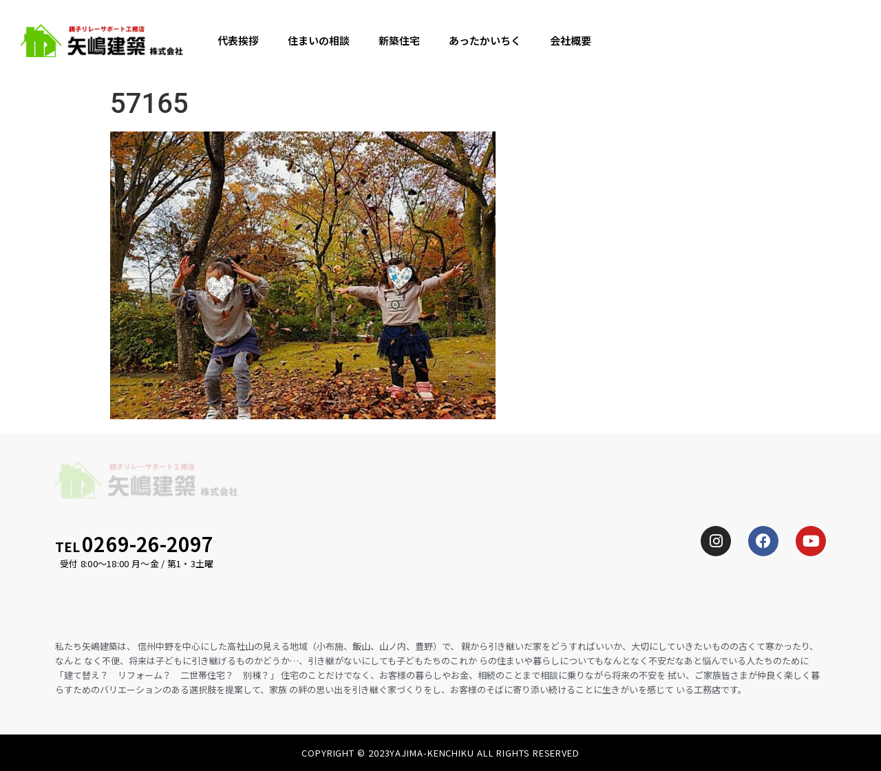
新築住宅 (399, 40)
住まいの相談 (319, 40)
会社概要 (570, 40)
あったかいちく (485, 40)
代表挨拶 (238, 40)
